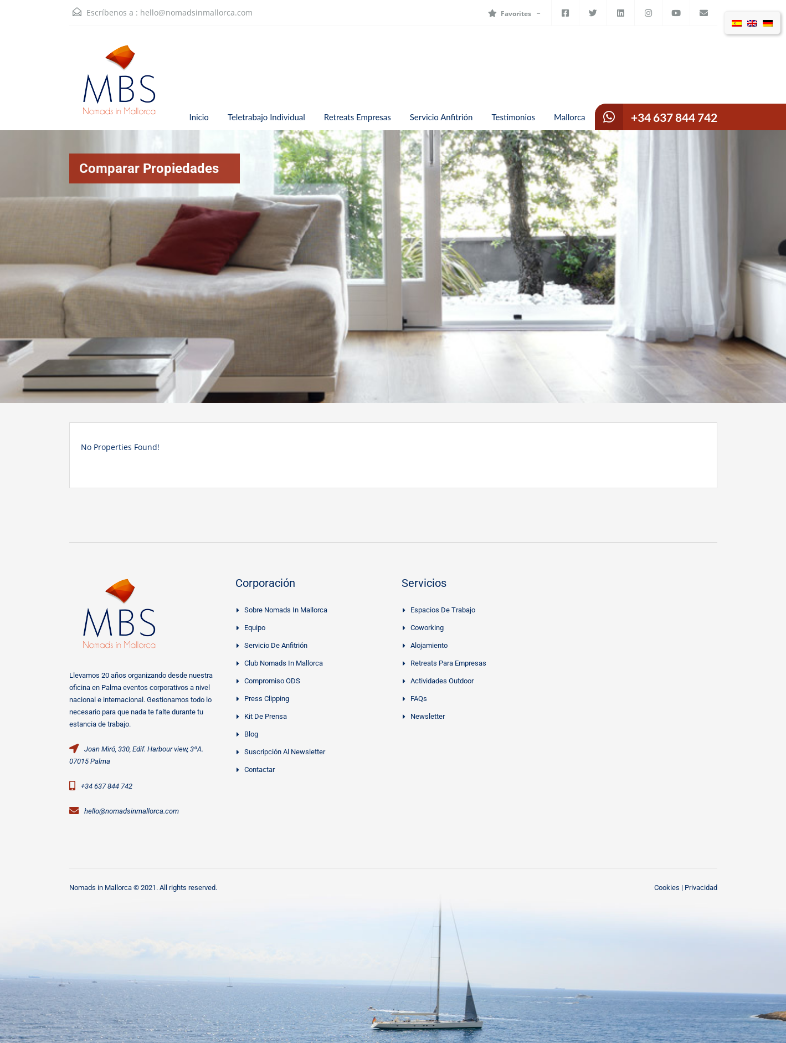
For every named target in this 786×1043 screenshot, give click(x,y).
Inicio (199, 117)
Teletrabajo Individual (266, 117)
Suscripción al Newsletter (284, 752)
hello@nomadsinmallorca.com (196, 12)
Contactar (259, 769)
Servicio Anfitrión (441, 117)
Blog (251, 734)
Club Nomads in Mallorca (283, 663)
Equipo (254, 627)
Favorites (509, 13)
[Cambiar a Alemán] (767, 22)
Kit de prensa (265, 716)
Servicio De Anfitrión (275, 645)
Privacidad (701, 887)
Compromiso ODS (272, 681)
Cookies (667, 887)
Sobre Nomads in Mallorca (285, 610)
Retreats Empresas (357, 117)
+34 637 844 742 (674, 117)
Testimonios (513, 117)
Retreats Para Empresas (448, 663)
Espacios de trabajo (442, 610)
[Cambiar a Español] (736, 22)
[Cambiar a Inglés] (752, 22)
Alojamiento (429, 645)
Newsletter (427, 716)
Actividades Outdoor (442, 681)
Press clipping (266, 698)
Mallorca (569, 117)
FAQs (418, 698)
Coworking (427, 627)
